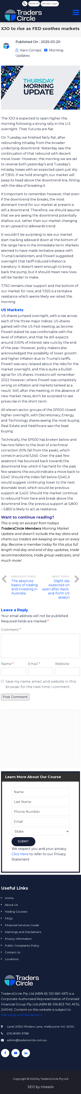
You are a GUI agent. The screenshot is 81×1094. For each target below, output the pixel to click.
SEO (31, 1087)
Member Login (50, 3)
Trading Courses (16, 911)
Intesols (47, 1087)
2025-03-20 (50, 42)
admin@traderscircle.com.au (27, 1040)
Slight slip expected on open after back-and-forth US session (56, 589)
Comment (11, 630)
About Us (11, 904)
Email (34, 664)
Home (9, 898)
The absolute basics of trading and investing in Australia (24, 587)
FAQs (9, 918)
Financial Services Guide (22, 925)
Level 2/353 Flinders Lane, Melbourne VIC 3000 (40, 1026)
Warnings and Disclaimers (23, 932)
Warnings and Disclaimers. (21, 1015)
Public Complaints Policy (22, 945)
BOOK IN (34, 3)
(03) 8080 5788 (24, 3)
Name (7, 664)
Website (62, 664)
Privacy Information (18, 938)
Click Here (20, 854)
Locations (11, 959)
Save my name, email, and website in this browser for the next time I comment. (41, 684)
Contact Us (12, 952)
